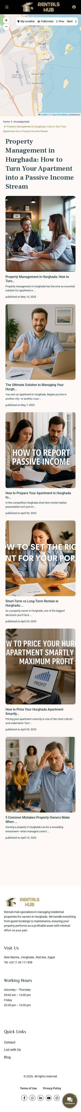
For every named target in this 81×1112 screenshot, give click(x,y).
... (34, 290)
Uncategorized (21, 121)
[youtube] (49, 1098)
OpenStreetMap (60, 114)
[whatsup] (32, 1098)
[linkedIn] (40, 1098)
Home (6, 121)
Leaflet (43, 114)
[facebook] (24, 1098)
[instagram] (57, 1098)
